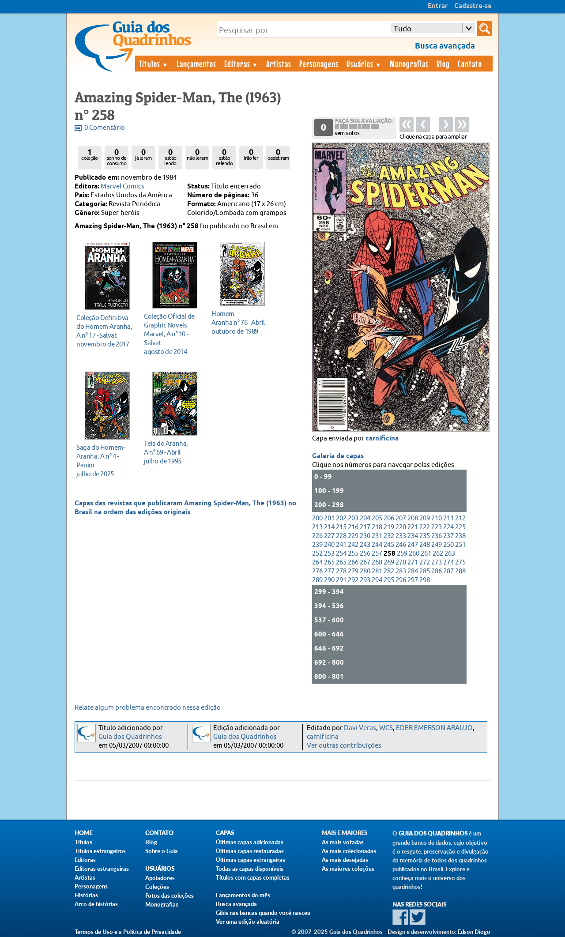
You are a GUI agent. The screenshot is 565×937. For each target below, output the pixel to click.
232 (389, 536)
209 (424, 518)
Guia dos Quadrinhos (130, 737)
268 (377, 562)
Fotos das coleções (169, 895)
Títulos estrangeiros (100, 850)
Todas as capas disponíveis (249, 868)
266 (353, 562)
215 (341, 527)
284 (412, 571)
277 (329, 571)
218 (377, 527)
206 (389, 518)
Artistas (278, 63)
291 (341, 580)
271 (412, 562)
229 (353, 536)
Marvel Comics (122, 186)
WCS (386, 728)
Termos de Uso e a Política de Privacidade (128, 931)
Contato (470, 63)
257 (377, 553)
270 (401, 562)
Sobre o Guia (161, 850)
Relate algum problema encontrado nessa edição (148, 708)
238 (460, 536)
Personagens (319, 63)
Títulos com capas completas (253, 877)
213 (317, 527)
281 (377, 571)
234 (412, 536)
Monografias (409, 63)
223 (436, 527)
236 (436, 536)
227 (329, 536)
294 (377, 580)
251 (460, 545)
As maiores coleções (348, 868)
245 (389, 545)
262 (438, 553)
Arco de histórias (96, 903)
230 (365, 536)
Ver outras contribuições (344, 745)
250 (448, 545)
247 (412, 545)
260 (414, 553)
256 (365, 553)
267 (365, 562)
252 (317, 553)
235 (424, 536)
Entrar (438, 6)
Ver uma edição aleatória (247, 921)
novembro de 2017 (104, 330)
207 (401, 518)
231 (377, 536)
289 (317, 580)
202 (341, 518)
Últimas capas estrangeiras (250, 859)
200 (317, 518)
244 (377, 545)
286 (436, 571)
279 (353, 571)
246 (401, 545)
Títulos (154, 63)
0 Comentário (104, 128)
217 (365, 527)
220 (401, 527)
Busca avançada (236, 903)
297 (412, 580)
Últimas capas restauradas (250, 850)
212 (460, 518)
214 (329, 527)
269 (389, 562)
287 (448, 571)
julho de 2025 (104, 460)
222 (424, 527)
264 (317, 562)
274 (448, 562)
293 (365, 580)
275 (460, 562)
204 (365, 518)
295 (389, 580)
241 (341, 545)
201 (329, 518)
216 (353, 527)
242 (353, 545)
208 (412, 518)
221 (412, 527)
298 (424, 580)
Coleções (157, 886)
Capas (225, 833)
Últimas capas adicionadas (249, 842)
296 (401, 580)
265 (329, 562)
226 (317, 536)
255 (353, 553)
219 (389, 527)
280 (365, 571)
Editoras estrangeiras (102, 868)
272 (424, 562)
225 (460, 527)
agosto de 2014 (172, 334)
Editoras (241, 63)
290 (329, 580)
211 (448, 518)
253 (329, 553)
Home (83, 833)
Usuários (364, 63)
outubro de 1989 (239, 322)
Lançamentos (196, 63)
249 (436, 545)
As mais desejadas (345, 859)
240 (329, 545)
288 (460, 571)
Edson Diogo (474, 931)
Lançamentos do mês (243, 895)
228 (341, 536)
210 (436, 518)
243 (365, 545)
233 (401, 536)
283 (401, 571)
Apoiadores (160, 877)
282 (389, 571)
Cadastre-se (473, 6)
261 (426, 553)
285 (424, 571)
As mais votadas (343, 842)
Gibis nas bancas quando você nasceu (263, 912)
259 (402, 553)
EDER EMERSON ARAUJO (434, 728)
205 (377, 518)
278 (341, 571)
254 (341, 553)
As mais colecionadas (349, 850)
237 (448, 536)
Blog (443, 63)
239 (317, 545)
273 (436, 562)
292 (353, 580)
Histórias (86, 895)
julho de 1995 (172, 452)
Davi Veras (360, 728)
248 (424, 545)
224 (448, 527)
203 (353, 518)
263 (449, 553)
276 (317, 571)
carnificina (382, 438)
